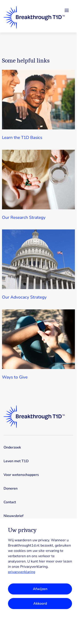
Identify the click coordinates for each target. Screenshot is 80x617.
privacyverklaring (21, 572)
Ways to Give (15, 377)
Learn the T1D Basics (22, 137)
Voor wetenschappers (21, 474)
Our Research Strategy (24, 217)
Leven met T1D (16, 461)
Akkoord (40, 603)
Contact (10, 502)
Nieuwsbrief (14, 515)
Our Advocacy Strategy (24, 297)
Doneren (11, 488)
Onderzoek (12, 447)
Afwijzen (40, 589)
